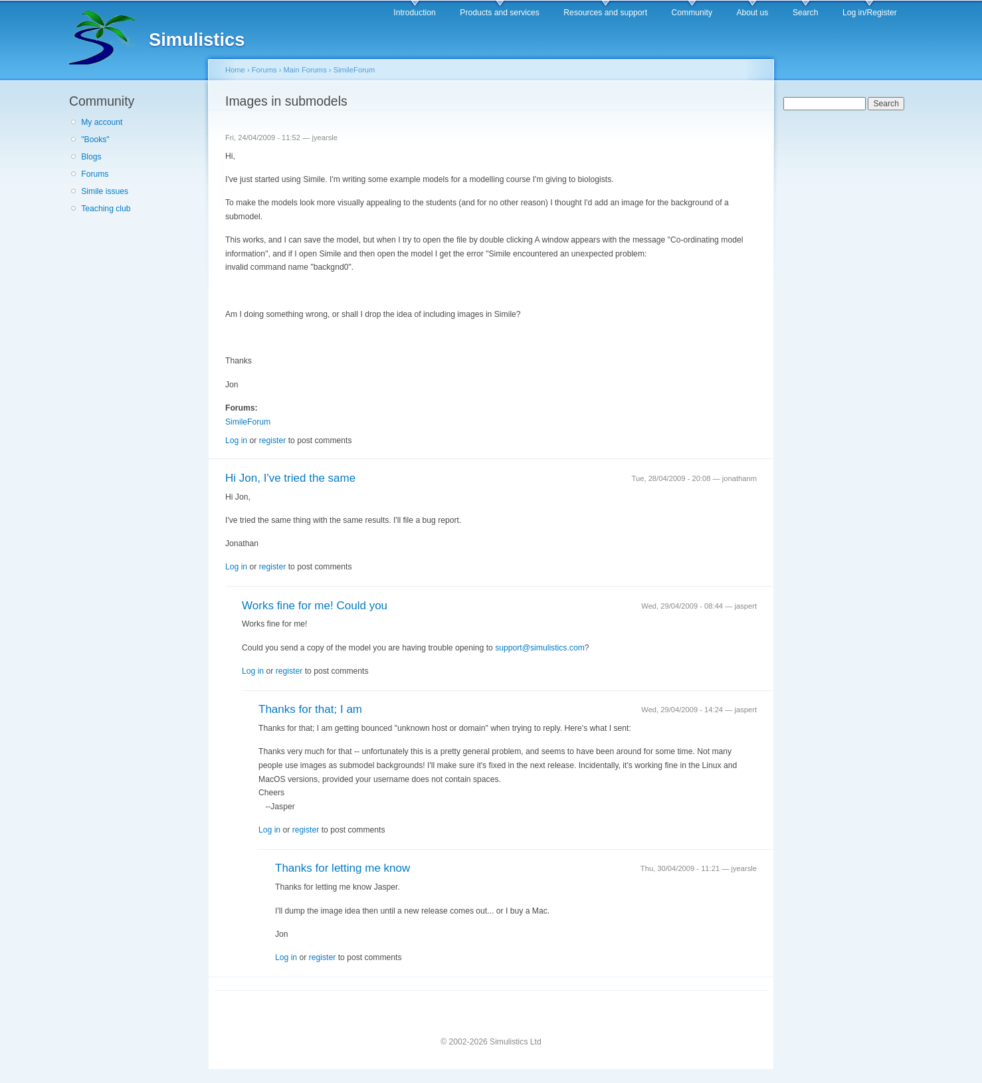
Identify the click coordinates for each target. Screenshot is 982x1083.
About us (752, 12)
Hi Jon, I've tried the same (290, 478)
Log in (236, 440)
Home (235, 70)
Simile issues (104, 191)
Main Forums (305, 70)
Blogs (91, 156)
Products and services (500, 12)
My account (101, 122)
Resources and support (605, 12)
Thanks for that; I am (310, 709)
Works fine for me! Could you (314, 605)
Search (806, 12)
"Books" (95, 139)
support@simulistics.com (540, 647)
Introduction (414, 12)
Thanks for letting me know (342, 868)
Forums (94, 174)
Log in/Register (869, 12)
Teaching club (105, 208)
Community (692, 12)
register (272, 440)
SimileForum (354, 70)
